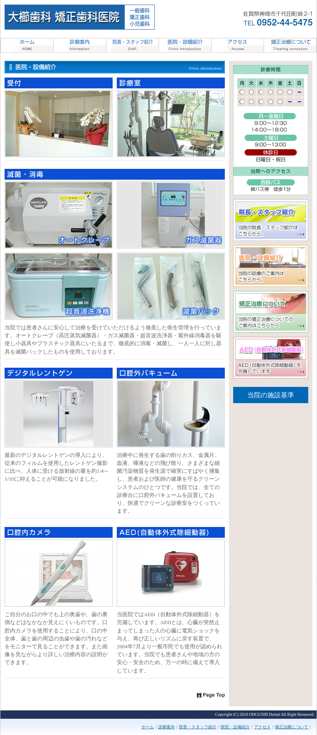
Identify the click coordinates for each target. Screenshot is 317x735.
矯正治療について (291, 727)
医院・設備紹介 (235, 727)
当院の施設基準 (270, 395)
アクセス (262, 727)
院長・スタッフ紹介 (197, 727)
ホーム (147, 727)
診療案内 (166, 727)
